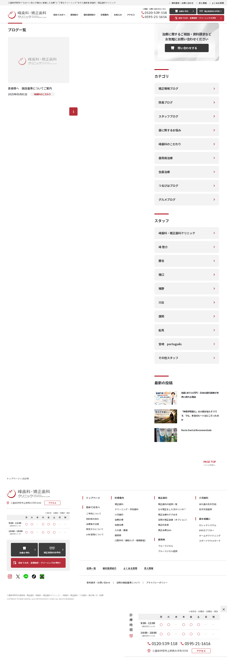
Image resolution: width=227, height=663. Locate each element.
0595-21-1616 (156, 17)
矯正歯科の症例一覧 (167, 556)
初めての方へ (59, 14)
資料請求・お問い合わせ (182, 3)
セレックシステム (207, 577)
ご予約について (93, 565)
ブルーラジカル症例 (167, 603)
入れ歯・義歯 (121, 582)
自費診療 (119, 571)
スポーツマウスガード (210, 592)
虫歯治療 (119, 576)
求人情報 (203, 3)
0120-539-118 (156, 13)
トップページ (93, 549)
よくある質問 (218, 3)
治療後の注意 (92, 576)
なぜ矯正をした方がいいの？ (172, 561)
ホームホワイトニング (210, 587)
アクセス (131, 14)
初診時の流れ (92, 570)
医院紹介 (74, 14)
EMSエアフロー (206, 582)
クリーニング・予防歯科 (126, 561)
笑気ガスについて (94, 581)
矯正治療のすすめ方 (167, 566)
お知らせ (118, 14)
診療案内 (105, 14)
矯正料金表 (163, 576)
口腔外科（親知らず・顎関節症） (131, 592)
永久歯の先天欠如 (207, 556)
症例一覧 (91, 620)
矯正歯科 (119, 556)
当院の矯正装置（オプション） (173, 571)
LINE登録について (95, 586)
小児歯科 (119, 566)
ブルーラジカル (165, 597)
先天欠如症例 (205, 561)
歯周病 (118, 587)
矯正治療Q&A (164, 582)
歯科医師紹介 (90, 14)
